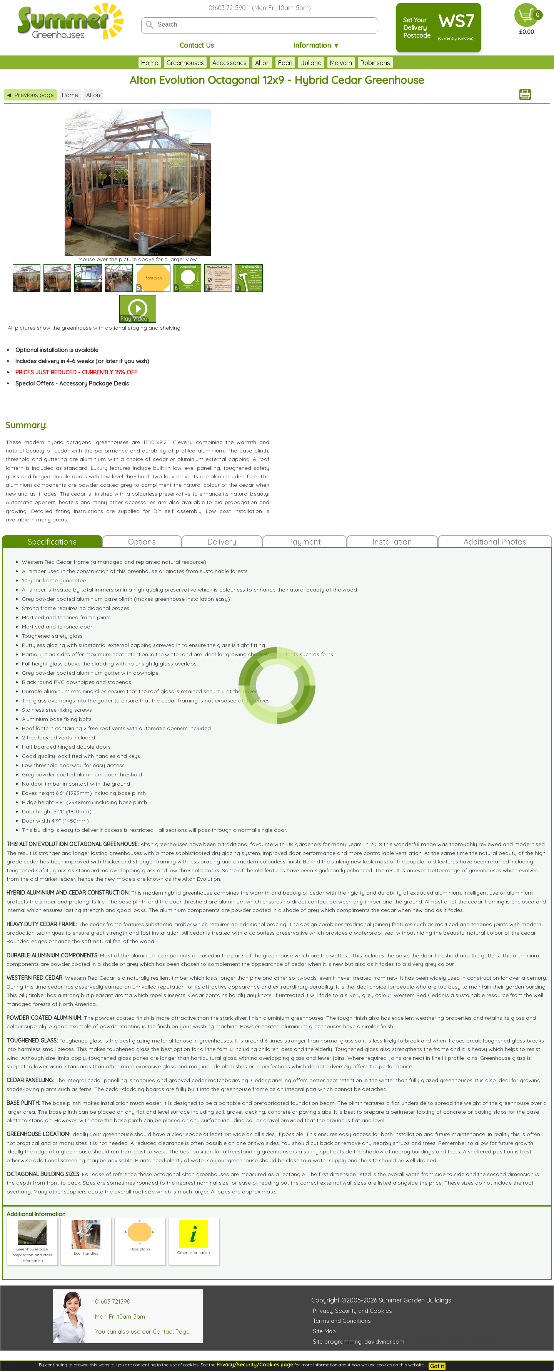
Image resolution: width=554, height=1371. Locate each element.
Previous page (30, 95)
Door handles (86, 1250)
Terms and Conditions (342, 1320)
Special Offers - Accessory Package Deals (72, 383)
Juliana (311, 63)
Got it (437, 1366)
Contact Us (197, 45)
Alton (262, 63)
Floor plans (139, 1246)
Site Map (324, 1331)
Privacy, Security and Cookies (352, 1310)
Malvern (341, 63)
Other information (193, 1249)
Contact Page (171, 1331)
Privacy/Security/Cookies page (255, 1364)
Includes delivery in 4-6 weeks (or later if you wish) (82, 361)
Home (149, 63)
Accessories (229, 63)
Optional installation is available (56, 350)
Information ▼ (316, 45)
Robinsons (375, 63)
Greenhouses (185, 63)
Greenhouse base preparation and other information (32, 1252)
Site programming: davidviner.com (358, 1341)
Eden (285, 63)
